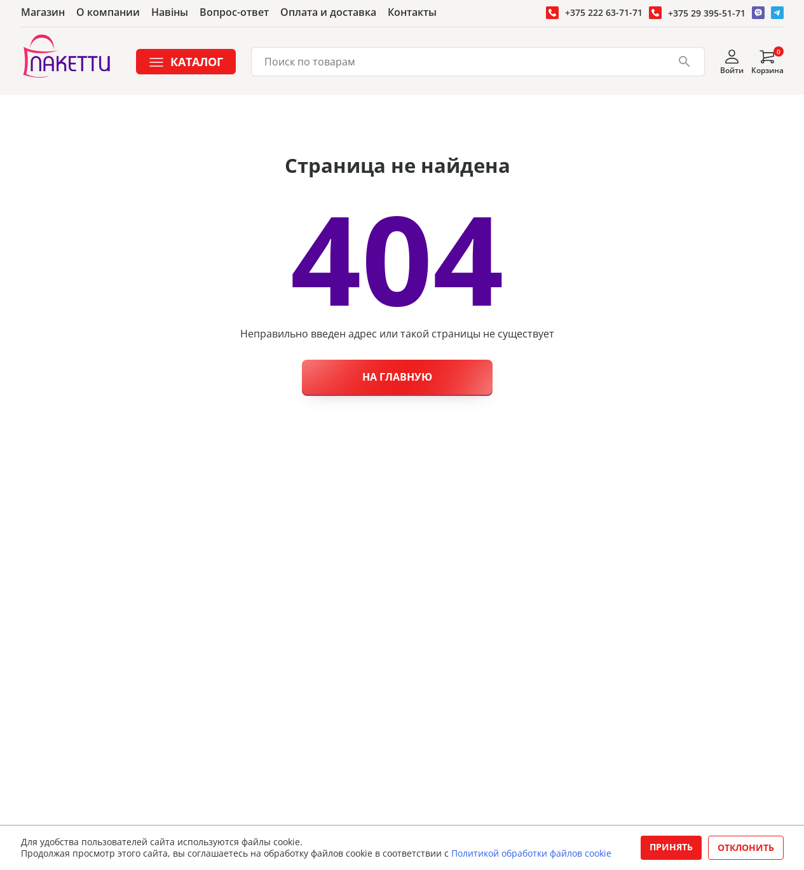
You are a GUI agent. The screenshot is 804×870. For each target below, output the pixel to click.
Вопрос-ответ (234, 12)
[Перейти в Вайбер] (758, 12)
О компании (108, 12)
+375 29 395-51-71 (707, 13)
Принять (671, 847)
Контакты (412, 12)
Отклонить (746, 847)
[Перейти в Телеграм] (777, 12)
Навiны (169, 12)
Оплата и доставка (328, 12)
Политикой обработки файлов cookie (531, 853)
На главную (397, 377)
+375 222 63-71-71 (604, 12)
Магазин (43, 12)
